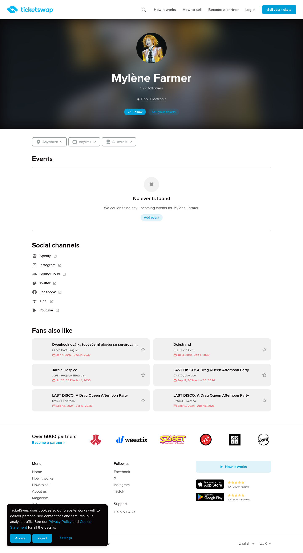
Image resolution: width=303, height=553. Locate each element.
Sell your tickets (279, 10)
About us (39, 491)
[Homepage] (30, 9)
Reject (42, 538)
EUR (265, 543)
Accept (20, 538)
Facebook (122, 471)
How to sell (192, 9)
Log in (250, 9)
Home (37, 471)
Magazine (40, 498)
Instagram (122, 485)
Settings (66, 538)
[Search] (143, 9)
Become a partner (223, 9)
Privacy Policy (60, 521)
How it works (165, 9)
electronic (158, 99)
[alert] (57, 525)
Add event (151, 217)
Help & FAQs (124, 512)
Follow (135, 112)
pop (144, 99)
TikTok (119, 491)
